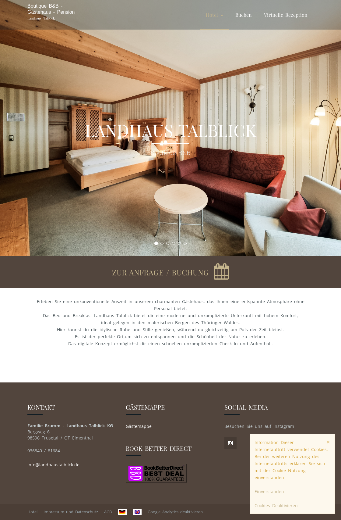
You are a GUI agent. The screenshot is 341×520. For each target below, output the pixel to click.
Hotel (32, 512)
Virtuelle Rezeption (286, 15)
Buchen (243, 15)
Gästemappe (139, 426)
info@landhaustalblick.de (53, 465)
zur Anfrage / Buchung (162, 272)
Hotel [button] (214, 15)
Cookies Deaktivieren (276, 505)
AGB (108, 512)
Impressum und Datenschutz (71, 512)
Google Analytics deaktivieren (175, 512)
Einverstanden (269, 491)
